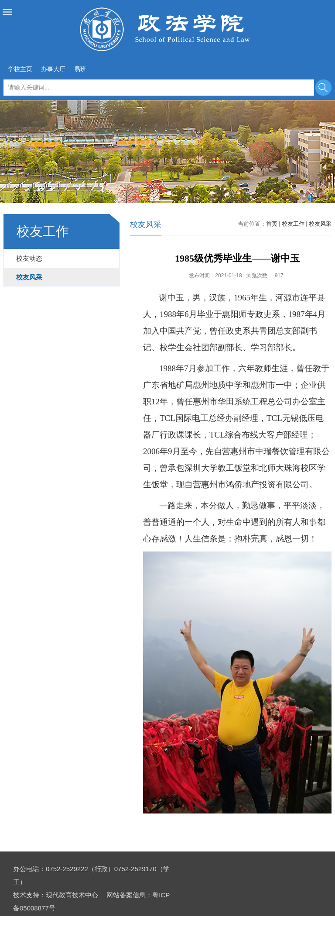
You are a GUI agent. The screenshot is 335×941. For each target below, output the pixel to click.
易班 (80, 68)
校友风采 (320, 224)
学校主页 (20, 68)
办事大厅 (53, 68)
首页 (271, 224)
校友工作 (293, 224)
